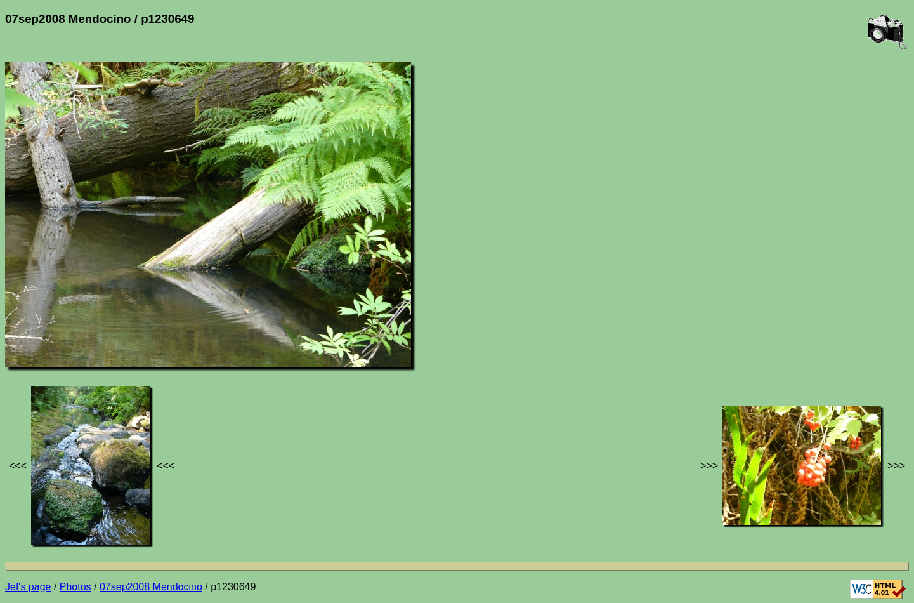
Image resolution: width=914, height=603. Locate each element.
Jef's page (28, 586)
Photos (75, 586)
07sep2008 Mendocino (151, 586)
